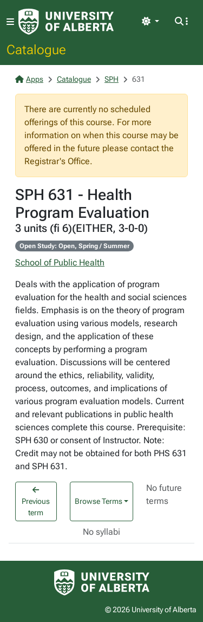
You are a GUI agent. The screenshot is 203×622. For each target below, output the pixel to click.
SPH (111, 79)
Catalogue (36, 49)
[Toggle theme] (150, 21)
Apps (29, 79)
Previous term (36, 501)
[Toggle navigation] (10, 22)
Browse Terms (98, 501)
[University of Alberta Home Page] (66, 22)
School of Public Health (59, 262)
